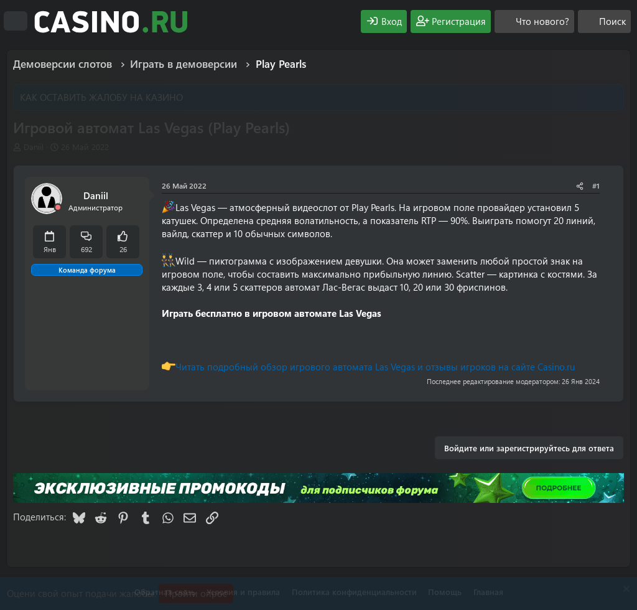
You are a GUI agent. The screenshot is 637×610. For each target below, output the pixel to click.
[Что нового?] (534, 21)
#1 (596, 185)
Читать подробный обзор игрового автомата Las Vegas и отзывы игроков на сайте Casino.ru (375, 366)
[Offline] (57, 207)
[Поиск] (604, 21)
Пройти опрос (196, 593)
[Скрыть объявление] (625, 590)
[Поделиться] (580, 186)
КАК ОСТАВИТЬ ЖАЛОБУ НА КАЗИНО (101, 97)
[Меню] (15, 21)
